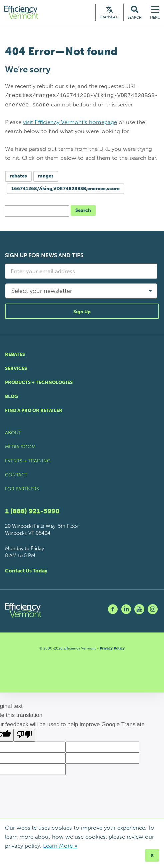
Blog (11, 398)
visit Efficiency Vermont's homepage (70, 123)
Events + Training (28, 462)
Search (83, 212)
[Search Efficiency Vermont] (135, 13)
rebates (18, 177)
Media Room (20, 448)
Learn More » (60, 845)
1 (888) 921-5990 (32, 513)
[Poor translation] (24, 737)
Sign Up (82, 313)
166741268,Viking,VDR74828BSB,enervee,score (65, 190)
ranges (46, 177)
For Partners (22, 490)
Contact (16, 476)
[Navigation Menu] (155, 13)
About (13, 434)
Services (16, 370)
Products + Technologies (39, 384)
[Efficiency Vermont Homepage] (23, 13)
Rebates (15, 356)
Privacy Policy (112, 650)
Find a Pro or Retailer (33, 412)
